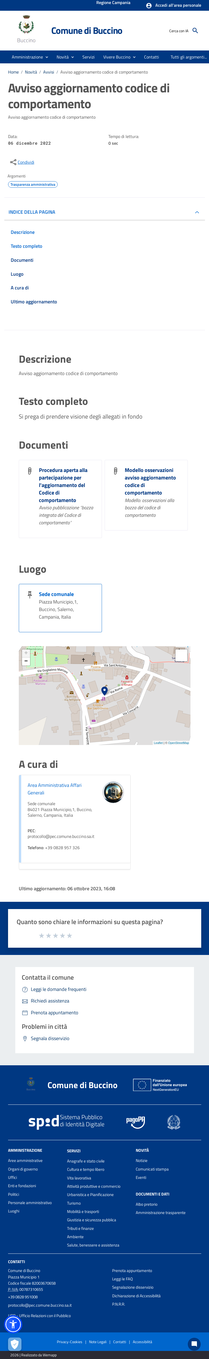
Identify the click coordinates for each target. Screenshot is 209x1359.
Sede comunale (56, 594)
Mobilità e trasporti (83, 1211)
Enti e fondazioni (22, 1186)
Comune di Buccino (87, 30)
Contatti (16, 1261)
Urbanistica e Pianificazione (90, 1194)
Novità (31, 72)
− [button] (26, 661)
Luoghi (13, 1211)
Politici (13, 1194)
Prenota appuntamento (132, 1270)
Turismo (74, 1203)
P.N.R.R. (118, 1304)
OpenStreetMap (178, 742)
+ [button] (26, 653)
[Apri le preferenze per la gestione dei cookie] (14, 1344)
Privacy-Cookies (69, 1342)
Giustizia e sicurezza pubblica (91, 1220)
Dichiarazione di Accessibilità (136, 1296)
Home (13, 72)
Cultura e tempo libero (85, 1169)
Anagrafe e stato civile (86, 1161)
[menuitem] (152, 57)
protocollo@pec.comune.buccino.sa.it (40, 1305)
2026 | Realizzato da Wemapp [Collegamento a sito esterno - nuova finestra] (33, 1355)
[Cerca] (195, 31)
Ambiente (75, 1237)
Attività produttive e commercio (93, 1186)
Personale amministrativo (30, 1203)
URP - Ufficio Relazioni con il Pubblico (39, 1316)
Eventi (141, 1177)
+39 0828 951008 (23, 1297)
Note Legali (98, 1342)
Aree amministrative (25, 1160)
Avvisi (48, 72)
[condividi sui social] (21, 162)
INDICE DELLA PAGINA (32, 212)
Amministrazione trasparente (161, 1212)
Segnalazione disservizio (132, 1287)
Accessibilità (142, 1342)
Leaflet (158, 742)
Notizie (142, 1160)
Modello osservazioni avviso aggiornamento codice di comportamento (150, 481)
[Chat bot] (194, 1344)
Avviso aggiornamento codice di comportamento (104, 72)
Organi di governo (23, 1169)
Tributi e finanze (80, 1228)
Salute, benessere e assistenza (93, 1245)
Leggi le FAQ (122, 1279)
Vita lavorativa (79, 1178)
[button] (173, 5)
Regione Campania (113, 3)
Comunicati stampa (152, 1169)
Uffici (12, 1177)
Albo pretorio (146, 1204)
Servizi (73, 1151)
